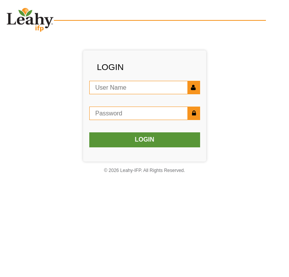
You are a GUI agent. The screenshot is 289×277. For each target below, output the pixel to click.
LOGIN (144, 139)
